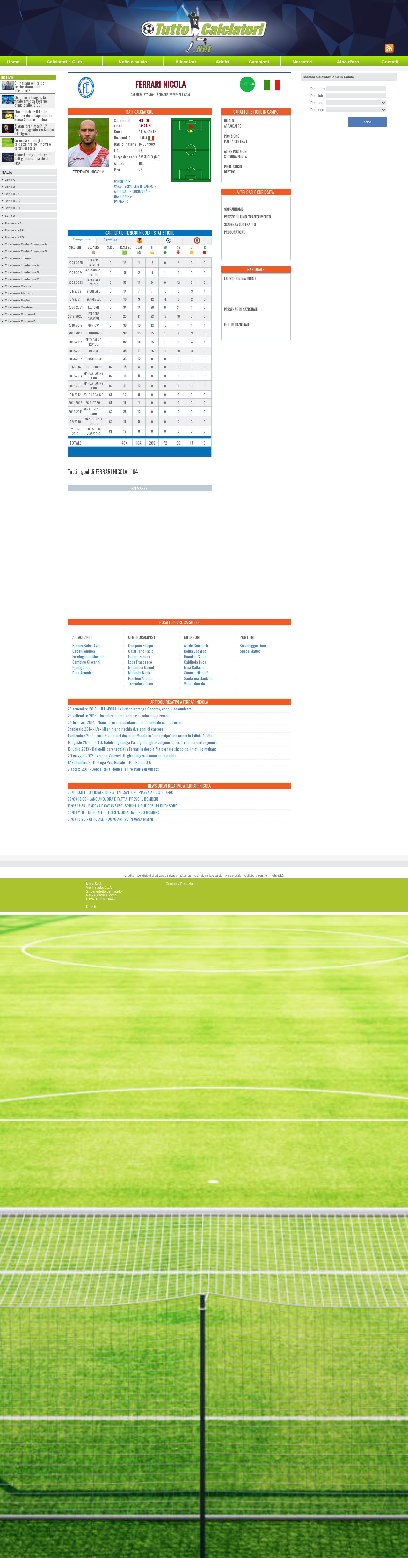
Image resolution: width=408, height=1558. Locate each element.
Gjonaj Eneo (81, 667)
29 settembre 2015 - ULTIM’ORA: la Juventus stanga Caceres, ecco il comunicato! (130, 708)
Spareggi (111, 239)
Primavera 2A (14, 230)
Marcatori (302, 61)
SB (165, 247)
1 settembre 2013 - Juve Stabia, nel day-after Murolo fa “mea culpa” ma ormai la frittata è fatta (140, 735)
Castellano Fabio (141, 651)
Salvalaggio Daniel (254, 645)
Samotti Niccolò (196, 672)
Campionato (82, 239)
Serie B (10, 186)
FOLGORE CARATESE (145, 123)
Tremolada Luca (140, 683)
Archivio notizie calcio (208, 875)
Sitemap (185, 875)
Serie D (10, 215)
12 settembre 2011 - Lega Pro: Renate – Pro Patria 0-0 (109, 762)
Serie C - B (12, 200)
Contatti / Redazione (181, 884)
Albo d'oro (348, 61)
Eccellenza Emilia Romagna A (26, 244)
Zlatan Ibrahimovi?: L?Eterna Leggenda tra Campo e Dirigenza (34, 130)
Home (13, 61)
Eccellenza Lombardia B (22, 272)
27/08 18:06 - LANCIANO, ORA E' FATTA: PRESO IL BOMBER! (113, 799)
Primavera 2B (14, 237)
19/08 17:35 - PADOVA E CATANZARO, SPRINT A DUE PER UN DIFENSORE (122, 805)
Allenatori (185, 61)
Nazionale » (123, 196)
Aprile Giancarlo (196, 645)
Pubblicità (277, 875)
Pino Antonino (83, 672)
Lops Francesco (140, 662)
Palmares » (122, 201)
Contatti (390, 61)
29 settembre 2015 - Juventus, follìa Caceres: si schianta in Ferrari (119, 715)
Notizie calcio (133, 61)
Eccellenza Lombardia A (22, 265)
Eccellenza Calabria (19, 307)
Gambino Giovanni (86, 662)
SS (178, 247)
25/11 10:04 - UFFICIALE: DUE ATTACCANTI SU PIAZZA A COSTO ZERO (120, 792)
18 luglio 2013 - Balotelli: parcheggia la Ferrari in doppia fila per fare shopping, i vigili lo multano (142, 749)
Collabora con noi (256, 875)
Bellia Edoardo (195, 651)
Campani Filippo (140, 645)
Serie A (10, 179)
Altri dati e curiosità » (132, 191)
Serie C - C (12, 207)
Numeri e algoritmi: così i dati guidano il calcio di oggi (32, 158)
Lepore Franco (139, 656)
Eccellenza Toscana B (20, 321)
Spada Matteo (250, 651)
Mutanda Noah (139, 672)
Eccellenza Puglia (17, 300)
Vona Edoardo (194, 683)
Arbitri (222, 61)
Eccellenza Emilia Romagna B (26, 251)
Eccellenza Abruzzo (19, 293)
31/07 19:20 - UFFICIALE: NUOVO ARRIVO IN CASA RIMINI (110, 819)
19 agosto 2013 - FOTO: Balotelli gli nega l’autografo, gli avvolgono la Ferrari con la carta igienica (143, 742)
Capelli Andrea (83, 651)
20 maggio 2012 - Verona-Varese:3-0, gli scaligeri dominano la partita (122, 755)
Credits (129, 875)
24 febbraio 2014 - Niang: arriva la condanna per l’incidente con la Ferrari (125, 722)
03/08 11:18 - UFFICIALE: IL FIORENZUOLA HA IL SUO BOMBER (113, 812)
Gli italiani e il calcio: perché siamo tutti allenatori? (29, 86)
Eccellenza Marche (18, 286)
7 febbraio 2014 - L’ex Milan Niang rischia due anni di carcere (115, 728)
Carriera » (122, 181)
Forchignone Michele (88, 656)
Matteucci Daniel (141, 667)
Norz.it (91, 906)
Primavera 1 (13, 223)
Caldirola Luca (195, 662)
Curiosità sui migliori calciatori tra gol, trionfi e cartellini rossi (32, 144)
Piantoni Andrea (140, 678)
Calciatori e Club (64, 61)
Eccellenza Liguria (18, 258)
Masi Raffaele (194, 667)
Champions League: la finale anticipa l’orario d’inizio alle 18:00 (30, 101)
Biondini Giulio (195, 656)
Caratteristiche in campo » (135, 186)
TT (152, 247)
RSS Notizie (233, 875)
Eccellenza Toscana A (20, 314)
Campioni (259, 61)
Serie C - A (12, 193)
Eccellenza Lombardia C (22, 279)
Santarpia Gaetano (198, 678)
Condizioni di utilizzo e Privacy (157, 875)
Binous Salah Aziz (86, 645)
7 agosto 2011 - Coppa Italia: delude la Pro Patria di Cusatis (113, 769)
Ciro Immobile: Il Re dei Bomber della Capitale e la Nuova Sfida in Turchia (33, 115)
